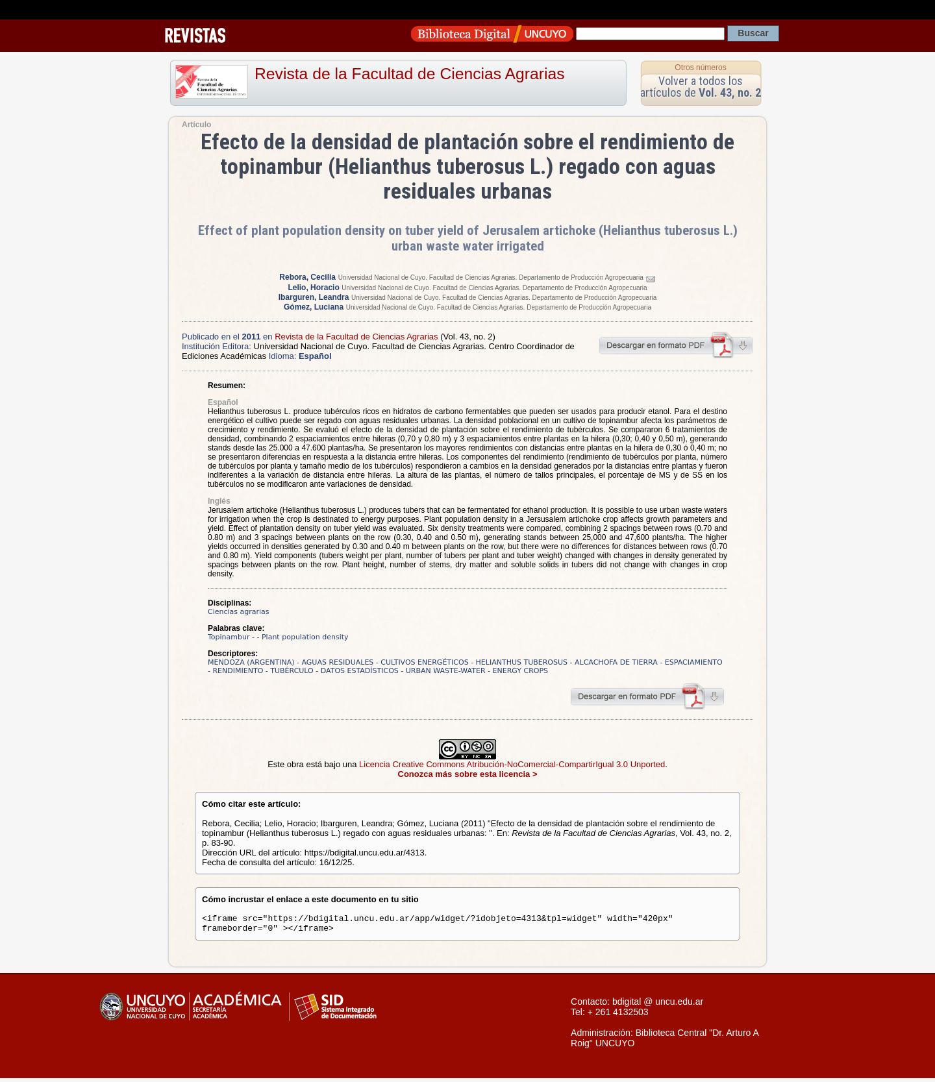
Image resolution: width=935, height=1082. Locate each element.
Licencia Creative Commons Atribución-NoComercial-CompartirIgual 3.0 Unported (512, 764)
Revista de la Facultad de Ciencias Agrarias (410, 73)
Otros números (700, 67)
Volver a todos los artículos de (700, 86)
